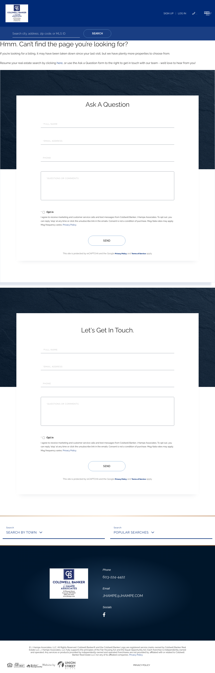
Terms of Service (139, 254)
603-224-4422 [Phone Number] (170, 13)
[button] (97, 33)
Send (105, 240)
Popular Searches (131, 532)
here (59, 63)
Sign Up (136, 13)
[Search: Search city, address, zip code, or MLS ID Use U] (46, 34)
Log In (150, 13)
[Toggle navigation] (196, 13)
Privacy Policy (69, 225)
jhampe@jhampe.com (123, 596)
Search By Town (21, 532)
